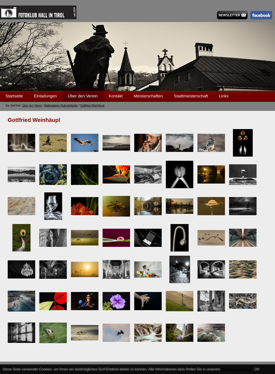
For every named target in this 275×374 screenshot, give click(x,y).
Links (224, 96)
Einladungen (45, 96)
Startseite (14, 96)
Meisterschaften (148, 96)
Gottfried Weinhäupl (92, 105)
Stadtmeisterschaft (191, 96)
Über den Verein (83, 96)
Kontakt (116, 96)
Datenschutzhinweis (237, 369)
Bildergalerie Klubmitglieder (61, 105)
